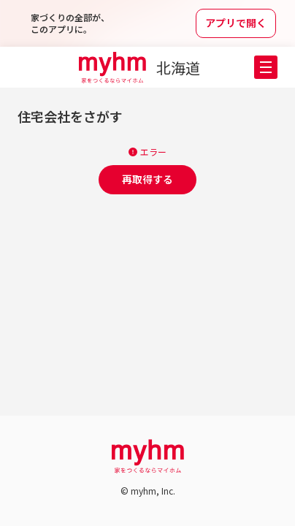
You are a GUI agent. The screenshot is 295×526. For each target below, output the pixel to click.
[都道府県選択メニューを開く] (186, 68)
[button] (265, 67)
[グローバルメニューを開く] (266, 67)
